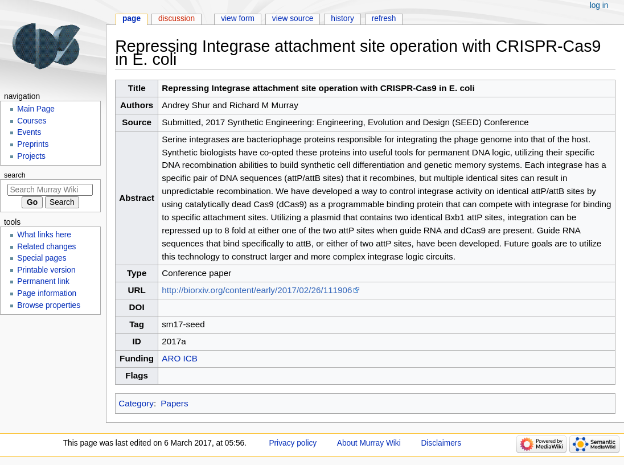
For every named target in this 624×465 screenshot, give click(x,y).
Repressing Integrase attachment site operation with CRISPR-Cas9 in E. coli (318, 88)
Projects (31, 156)
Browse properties (48, 305)
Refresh (384, 18)
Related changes (46, 246)
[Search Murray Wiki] (50, 190)
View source (293, 18)
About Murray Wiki (369, 443)
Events (29, 132)
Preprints (32, 144)
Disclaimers (441, 443)
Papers (174, 403)
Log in (599, 5)
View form (237, 18)
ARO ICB (180, 358)
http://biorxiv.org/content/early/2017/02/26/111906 (257, 290)
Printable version (46, 270)
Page (131, 18)
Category (136, 403)
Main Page (36, 109)
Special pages (41, 258)
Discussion (176, 18)
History (342, 18)
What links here (44, 235)
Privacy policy (293, 443)
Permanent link (43, 281)
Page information (46, 293)
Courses (31, 121)
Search (15, 175)
